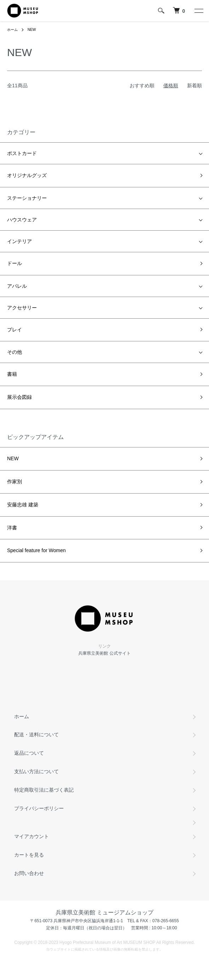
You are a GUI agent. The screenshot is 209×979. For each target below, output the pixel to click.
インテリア (19, 241)
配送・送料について (36, 734)
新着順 (194, 85)
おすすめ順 (142, 85)
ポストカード (22, 153)
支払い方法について (36, 771)
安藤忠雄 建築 (22, 504)
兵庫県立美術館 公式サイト (104, 653)
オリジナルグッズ (27, 175)
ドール (14, 263)
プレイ (14, 329)
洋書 (12, 527)
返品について (29, 753)
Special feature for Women (36, 550)
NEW (32, 30)
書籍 (12, 374)
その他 (14, 352)
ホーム (12, 30)
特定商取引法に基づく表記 (44, 790)
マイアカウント (31, 836)
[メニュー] (198, 10)
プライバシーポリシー (39, 808)
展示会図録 (19, 397)
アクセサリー (22, 307)
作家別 (14, 481)
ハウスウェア (22, 219)
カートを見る (29, 855)
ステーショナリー (27, 198)
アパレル (17, 286)
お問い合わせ (29, 873)
